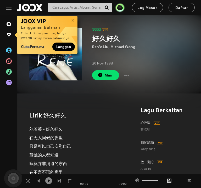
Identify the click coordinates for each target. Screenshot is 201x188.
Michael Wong (122, 47)
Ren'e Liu (100, 47)
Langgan (63, 47)
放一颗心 (147, 162)
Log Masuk (147, 8)
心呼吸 (146, 123)
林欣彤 (145, 129)
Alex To (146, 169)
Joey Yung (148, 149)
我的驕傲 (147, 143)
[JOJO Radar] (120, 7)
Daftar (181, 8)
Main (106, 75)
